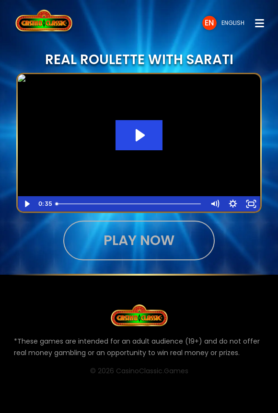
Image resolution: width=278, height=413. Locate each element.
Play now (139, 240)
